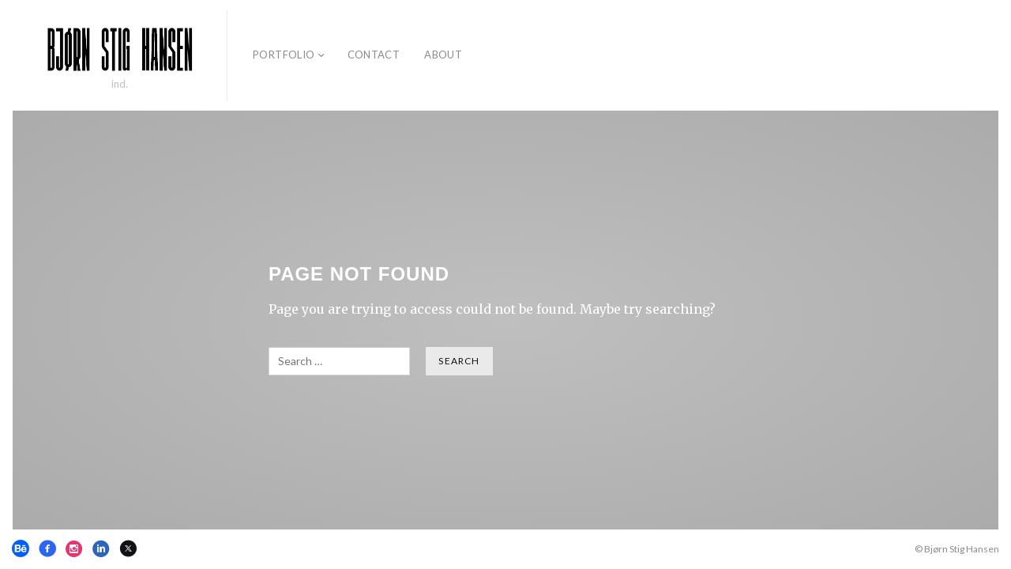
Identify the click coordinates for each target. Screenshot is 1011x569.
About (443, 54)
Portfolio (284, 54)
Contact (374, 54)
